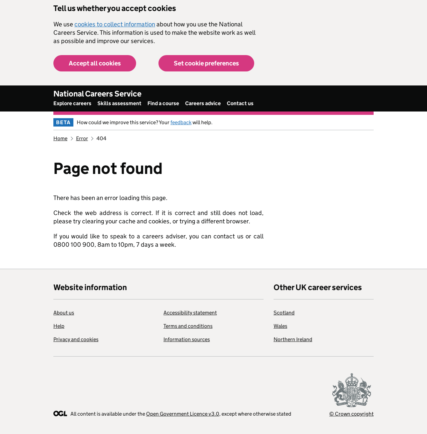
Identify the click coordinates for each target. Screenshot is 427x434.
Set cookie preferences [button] (206, 63)
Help (58, 326)
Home (60, 138)
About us (63, 312)
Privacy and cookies (75, 339)
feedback (180, 122)
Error (82, 138)
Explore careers (72, 103)
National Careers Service (97, 93)
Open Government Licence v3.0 (182, 414)
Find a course (163, 103)
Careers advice (203, 103)
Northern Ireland (293, 339)
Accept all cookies (95, 63)
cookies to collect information (114, 24)
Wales (280, 326)
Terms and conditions (187, 326)
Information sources (186, 339)
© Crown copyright (351, 414)
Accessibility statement (190, 312)
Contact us (240, 103)
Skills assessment (119, 103)
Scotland (284, 312)
